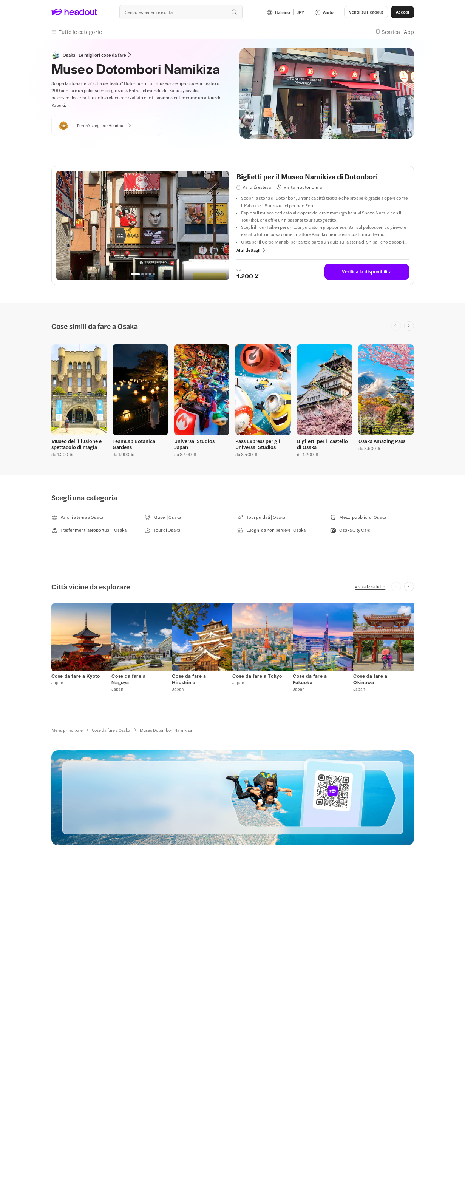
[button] (76, 31)
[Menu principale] (67, 730)
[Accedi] (402, 12)
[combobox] (181, 12)
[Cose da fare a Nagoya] (128, 679)
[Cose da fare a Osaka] (111, 730)
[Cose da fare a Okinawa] (370, 679)
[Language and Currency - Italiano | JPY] (285, 12)
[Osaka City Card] (350, 530)
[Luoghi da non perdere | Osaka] (271, 530)
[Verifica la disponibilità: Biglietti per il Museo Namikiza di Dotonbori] (366, 272)
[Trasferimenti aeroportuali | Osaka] (89, 530)
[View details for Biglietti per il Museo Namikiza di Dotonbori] (322, 176)
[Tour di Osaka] (162, 530)
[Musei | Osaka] (162, 517)
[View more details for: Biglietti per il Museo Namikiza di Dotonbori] (251, 250)
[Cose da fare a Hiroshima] (189, 679)
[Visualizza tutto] (370, 586)
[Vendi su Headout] (366, 12)
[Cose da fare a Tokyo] (257, 676)
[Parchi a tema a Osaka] (77, 517)
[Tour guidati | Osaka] (261, 517)
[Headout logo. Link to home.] (74, 12)
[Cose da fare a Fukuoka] (310, 679)
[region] (142, 225)
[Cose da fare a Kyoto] (75, 676)
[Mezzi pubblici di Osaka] (358, 517)
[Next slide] (409, 326)
